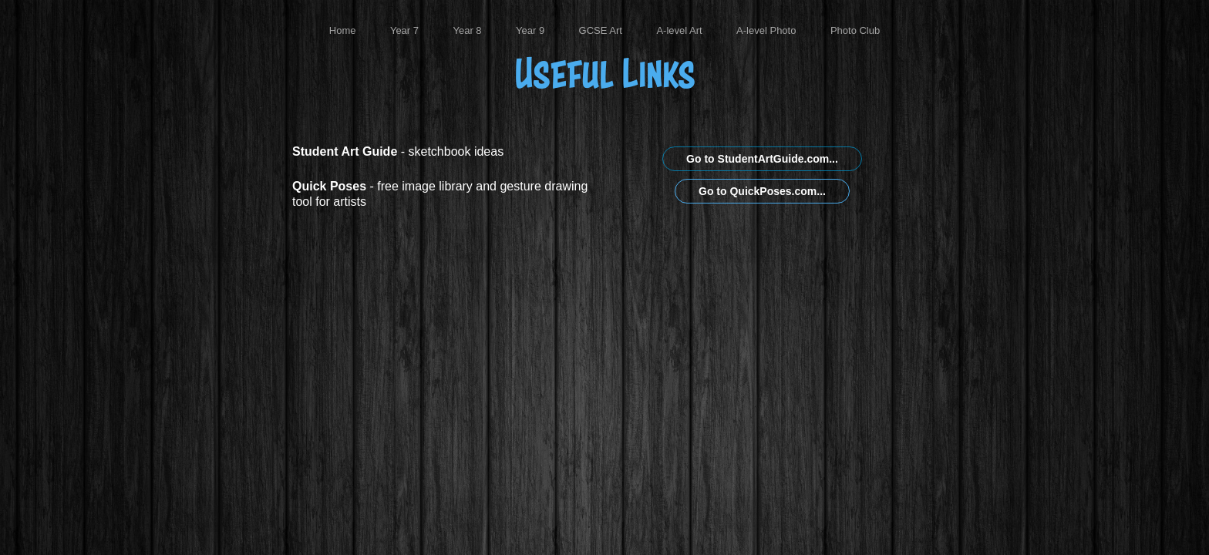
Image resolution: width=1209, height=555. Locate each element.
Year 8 (467, 30)
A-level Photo (766, 30)
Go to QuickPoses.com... (762, 191)
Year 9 (530, 30)
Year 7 (404, 30)
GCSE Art (600, 30)
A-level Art (679, 30)
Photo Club (855, 30)
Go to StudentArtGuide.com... (762, 159)
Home (342, 30)
